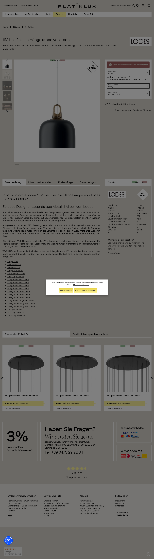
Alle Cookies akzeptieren (85, 290)
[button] (8, 540)
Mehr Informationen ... (81, 285)
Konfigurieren (66, 290)
